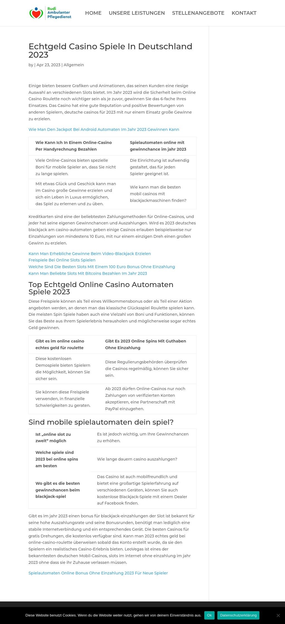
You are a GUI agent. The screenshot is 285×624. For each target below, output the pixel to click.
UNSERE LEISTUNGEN (137, 13)
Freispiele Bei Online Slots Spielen (61, 260)
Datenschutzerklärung (238, 615)
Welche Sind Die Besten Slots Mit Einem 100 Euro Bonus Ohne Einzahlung (101, 266)
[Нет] (278, 615)
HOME (93, 13)
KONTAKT (244, 13)
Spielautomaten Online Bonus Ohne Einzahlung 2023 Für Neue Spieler (98, 573)
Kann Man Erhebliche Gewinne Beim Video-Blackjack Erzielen (89, 253)
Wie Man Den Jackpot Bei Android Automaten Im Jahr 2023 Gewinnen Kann (103, 129)
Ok (209, 615)
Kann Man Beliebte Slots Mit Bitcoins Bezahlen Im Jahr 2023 (87, 273)
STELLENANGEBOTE (198, 13)
